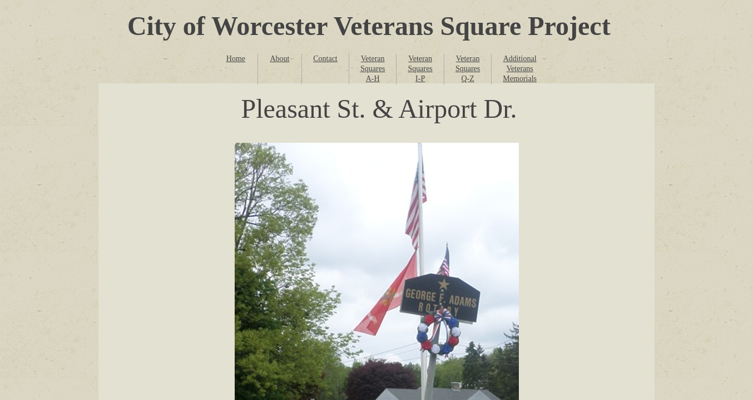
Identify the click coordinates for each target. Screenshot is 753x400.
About (279, 58)
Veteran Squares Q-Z (467, 68)
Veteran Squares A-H (372, 68)
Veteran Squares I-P (420, 68)
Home (235, 58)
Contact (325, 58)
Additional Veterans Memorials (520, 68)
